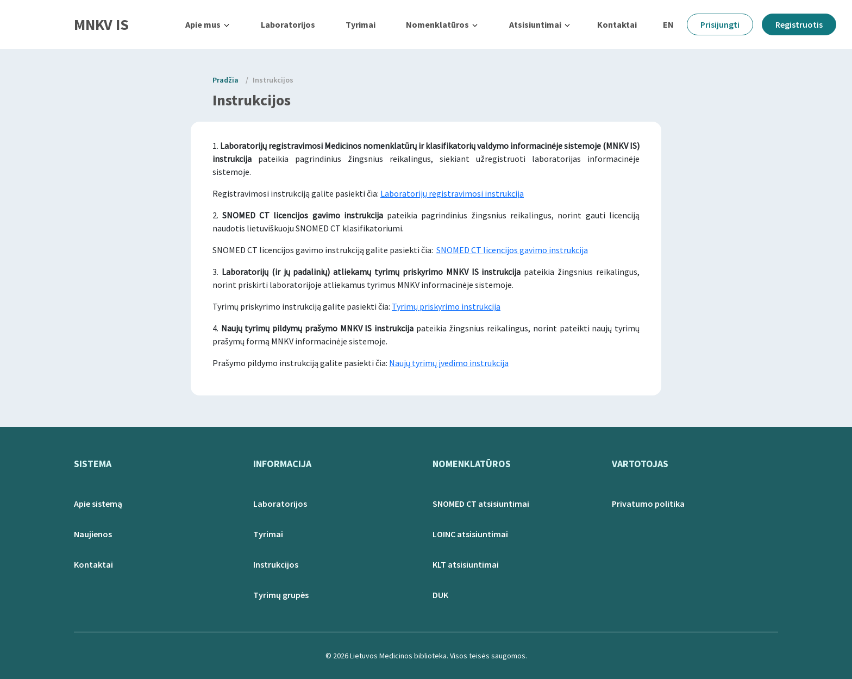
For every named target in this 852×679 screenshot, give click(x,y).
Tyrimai (360, 24)
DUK (440, 594)
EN (668, 24)
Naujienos (93, 534)
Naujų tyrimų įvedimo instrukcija (449, 362)
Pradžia (225, 80)
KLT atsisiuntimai (466, 564)
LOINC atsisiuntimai (470, 534)
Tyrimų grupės (281, 594)
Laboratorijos (288, 24)
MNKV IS (101, 24)
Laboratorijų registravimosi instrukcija (452, 193)
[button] (208, 24)
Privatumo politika (648, 503)
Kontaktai (617, 24)
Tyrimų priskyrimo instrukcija (446, 306)
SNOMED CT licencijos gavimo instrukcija (512, 249)
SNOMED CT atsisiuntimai (481, 503)
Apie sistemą (98, 503)
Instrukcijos (273, 80)
